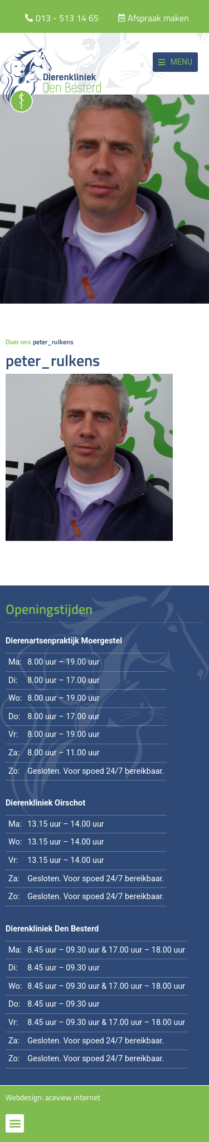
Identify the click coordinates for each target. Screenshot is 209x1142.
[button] (175, 62)
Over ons (18, 341)
